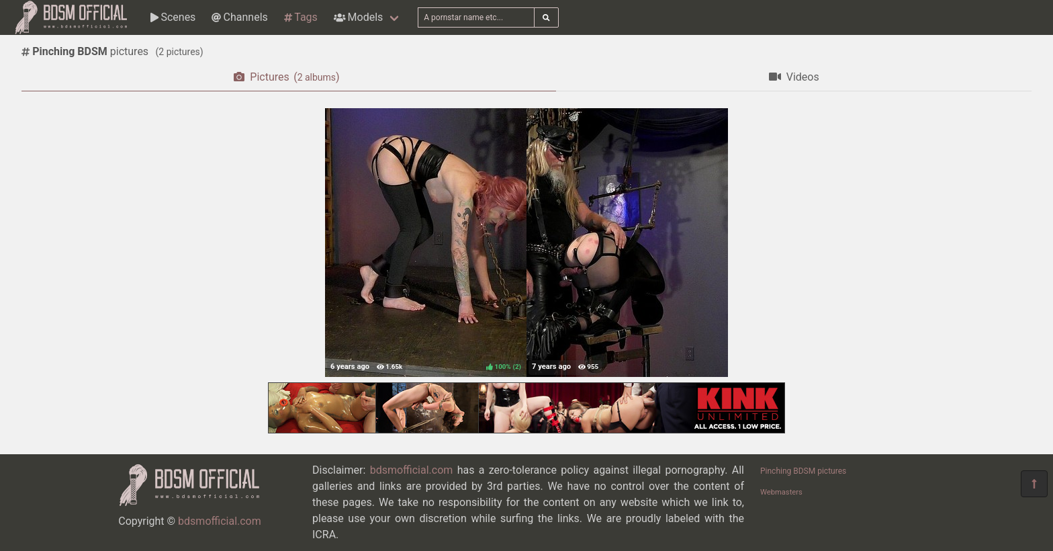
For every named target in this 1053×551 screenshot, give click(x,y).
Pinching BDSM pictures (803, 471)
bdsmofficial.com (219, 521)
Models (358, 17)
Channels (239, 17)
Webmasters (781, 492)
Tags (301, 17)
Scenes (172, 17)
